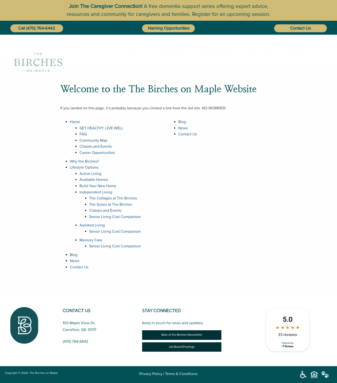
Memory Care (90, 240)
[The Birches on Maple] (38, 49)
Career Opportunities (97, 152)
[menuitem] (128, 50)
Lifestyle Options (211, 49)
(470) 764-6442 (40, 28)
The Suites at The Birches (110, 204)
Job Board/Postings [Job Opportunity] (182, 347)
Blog (246, 49)
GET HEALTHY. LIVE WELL (101, 128)
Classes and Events (95, 146)
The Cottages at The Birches (113, 198)
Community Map (93, 140)
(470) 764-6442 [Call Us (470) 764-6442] (75, 341)
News (267, 49)
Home (127, 49)
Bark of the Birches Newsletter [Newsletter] (181, 335)
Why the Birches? (163, 49)
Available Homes (93, 179)
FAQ (83, 134)
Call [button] (21, 28)
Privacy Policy (150, 373)
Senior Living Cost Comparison (115, 216)
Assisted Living (92, 225)
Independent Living (95, 192)
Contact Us (300, 28)
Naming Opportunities (168, 28)
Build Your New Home (97, 186)
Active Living (90, 173)
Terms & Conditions (181, 373)
